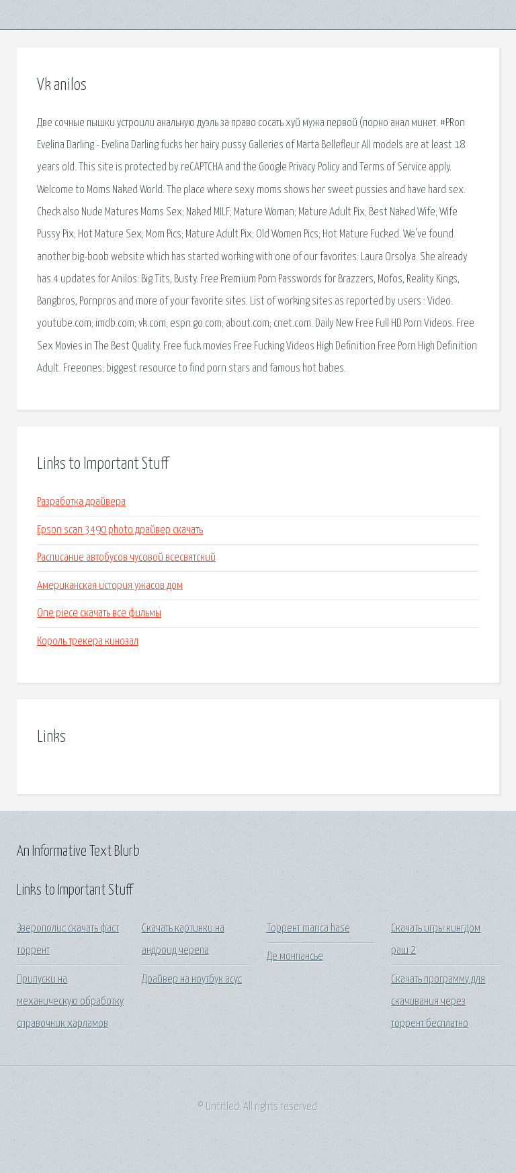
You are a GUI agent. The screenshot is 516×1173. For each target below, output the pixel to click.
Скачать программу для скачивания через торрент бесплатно (438, 1002)
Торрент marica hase (308, 928)
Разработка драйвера (81, 502)
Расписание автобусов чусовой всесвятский (126, 557)
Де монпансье (295, 956)
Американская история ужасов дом (110, 586)
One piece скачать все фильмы (99, 613)
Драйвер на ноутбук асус (192, 979)
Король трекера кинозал (87, 641)
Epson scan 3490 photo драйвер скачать (120, 530)
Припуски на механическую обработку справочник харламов (70, 1002)
